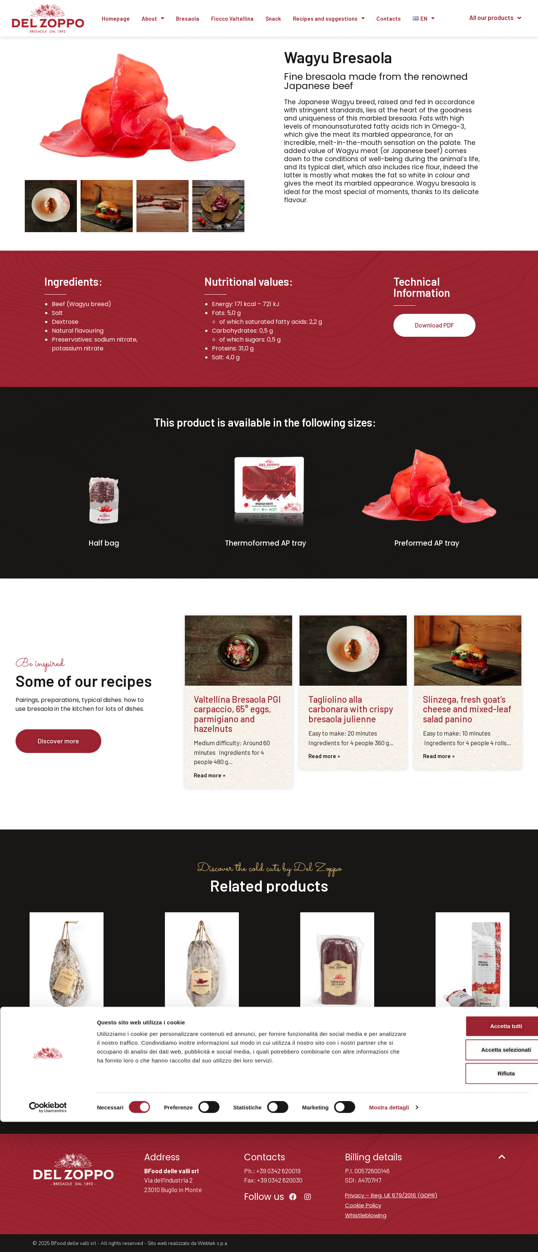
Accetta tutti (476, 1156)
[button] (58, 741)
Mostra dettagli (389, 1237)
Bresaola (187, 18)
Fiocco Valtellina (232, 18)
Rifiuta (476, 1203)
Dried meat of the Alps (337, 1032)
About (153, 18)
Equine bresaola (472, 1032)
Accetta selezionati (476, 1180)
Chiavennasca (202, 1032)
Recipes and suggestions (329, 18)
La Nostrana (66, 1032)
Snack (273, 18)
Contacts (388, 18)
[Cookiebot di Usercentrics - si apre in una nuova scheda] (48, 1237)
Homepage (116, 18)
